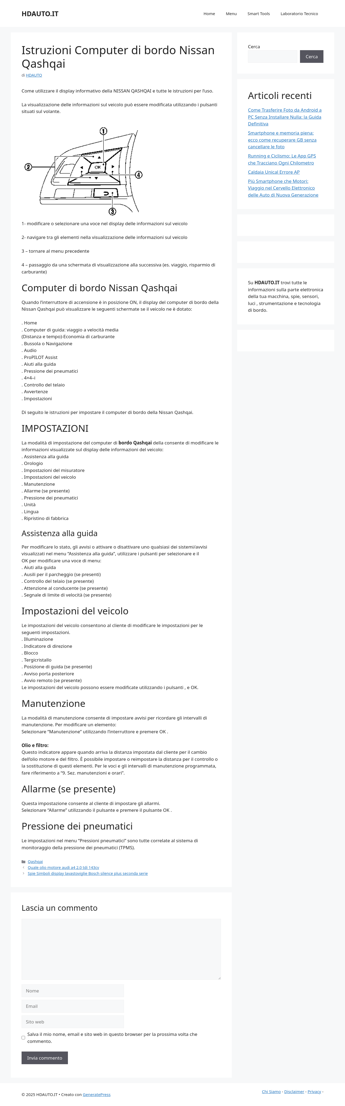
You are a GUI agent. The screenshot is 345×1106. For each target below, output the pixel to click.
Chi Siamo (271, 1091)
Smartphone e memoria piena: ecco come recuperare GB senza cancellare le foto (282, 140)
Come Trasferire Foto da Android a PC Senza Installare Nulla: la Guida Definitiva (285, 117)
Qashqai (35, 861)
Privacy (314, 1091)
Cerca (254, 46)
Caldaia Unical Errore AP (274, 172)
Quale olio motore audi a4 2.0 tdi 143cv (63, 867)
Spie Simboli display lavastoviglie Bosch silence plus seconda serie (88, 873)
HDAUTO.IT (40, 13)
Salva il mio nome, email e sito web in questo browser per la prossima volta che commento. (112, 1037)
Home (209, 13)
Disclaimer (294, 1091)
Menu (231, 13)
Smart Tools (259, 13)
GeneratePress (97, 1094)
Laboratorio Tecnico (299, 13)
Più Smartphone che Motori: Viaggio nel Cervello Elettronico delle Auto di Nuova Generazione (283, 188)
